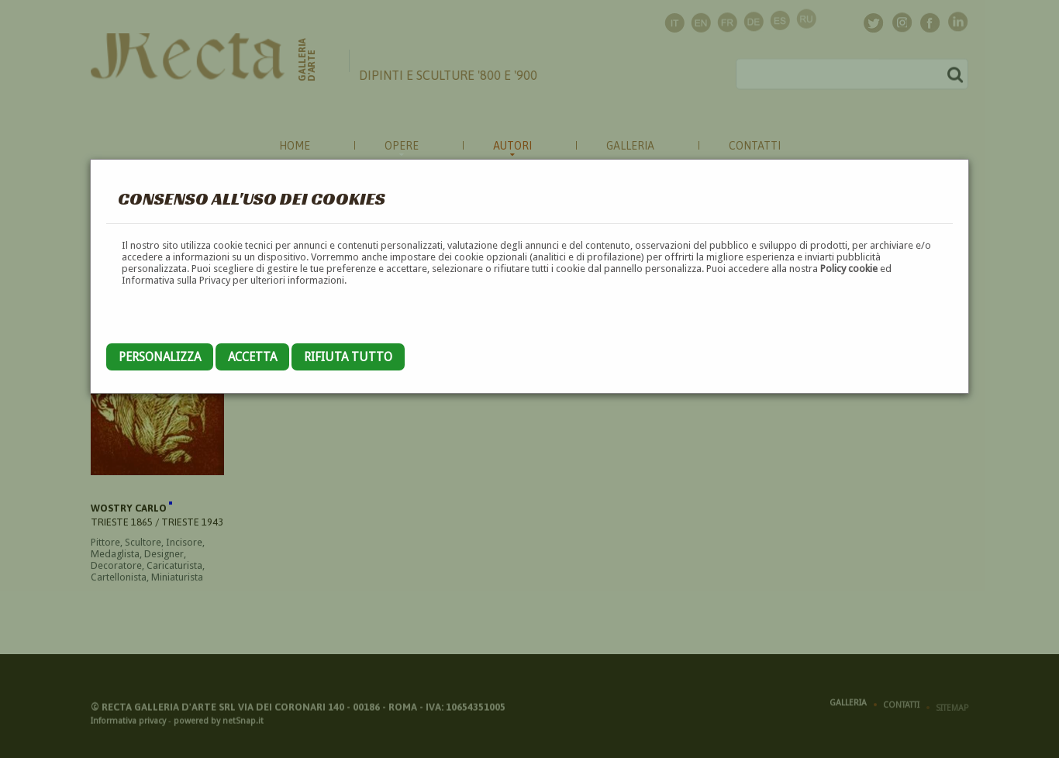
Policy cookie (849, 268)
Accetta (252, 357)
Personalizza (160, 357)
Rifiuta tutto (348, 357)
